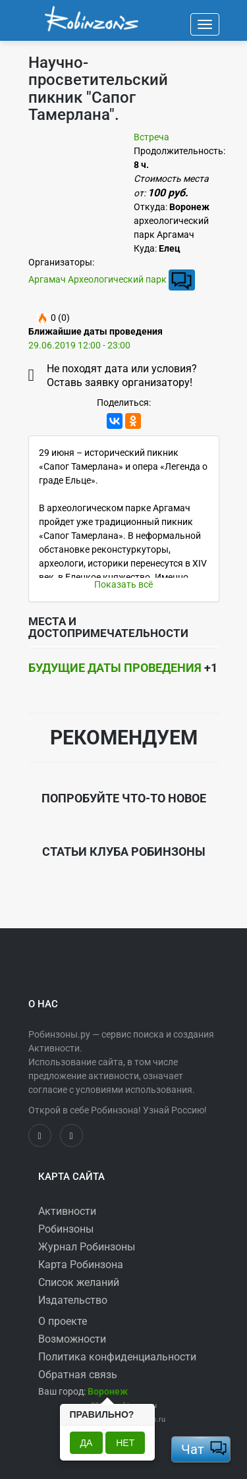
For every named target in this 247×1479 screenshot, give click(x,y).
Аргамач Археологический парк (97, 278)
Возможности (72, 1339)
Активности (67, 1211)
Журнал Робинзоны (86, 1247)
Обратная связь (77, 1374)
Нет (125, 1442)
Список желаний (78, 1282)
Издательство (72, 1300)
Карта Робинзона (80, 1264)
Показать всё (123, 584)
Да (86, 1442)
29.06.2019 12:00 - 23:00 (79, 345)
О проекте (62, 1321)
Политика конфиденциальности (117, 1357)
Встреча (151, 137)
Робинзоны (66, 1229)
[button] (108, 1391)
